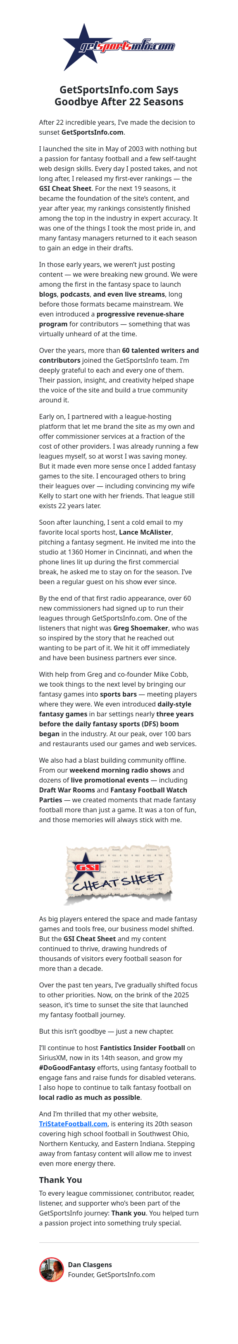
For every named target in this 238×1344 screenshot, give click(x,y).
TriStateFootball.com (73, 1123)
